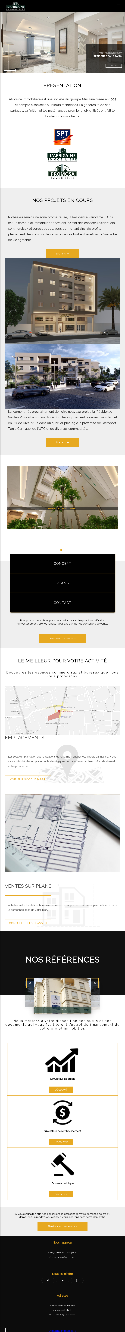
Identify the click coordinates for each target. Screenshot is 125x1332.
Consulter (113, 65)
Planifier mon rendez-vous (62, 1224)
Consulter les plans (43, 921)
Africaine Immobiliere (62, 1329)
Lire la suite (62, 442)
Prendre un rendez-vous (62, 637)
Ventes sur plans (43, 884)
